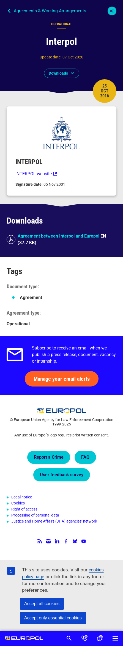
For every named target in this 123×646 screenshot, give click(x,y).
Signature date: (29, 184)
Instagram (48, 541)
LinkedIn (57, 541)
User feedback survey (61, 474)
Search (69, 638)
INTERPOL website (33, 173)
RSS (39, 541)
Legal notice (21, 497)
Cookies (18, 503)
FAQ (85, 457)
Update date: (50, 57)
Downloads (58, 73)
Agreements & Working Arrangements (50, 10)
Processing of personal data (35, 515)
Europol (24, 638)
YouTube (83, 541)
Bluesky (74, 541)
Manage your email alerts (62, 379)
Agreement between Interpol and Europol (58, 236)
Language (100, 638)
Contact (84, 638)
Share (112, 11)
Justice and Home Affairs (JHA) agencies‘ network (54, 521)
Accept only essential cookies (53, 618)
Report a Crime (49, 457)
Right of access (24, 509)
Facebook (66, 541)
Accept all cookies (41, 603)
